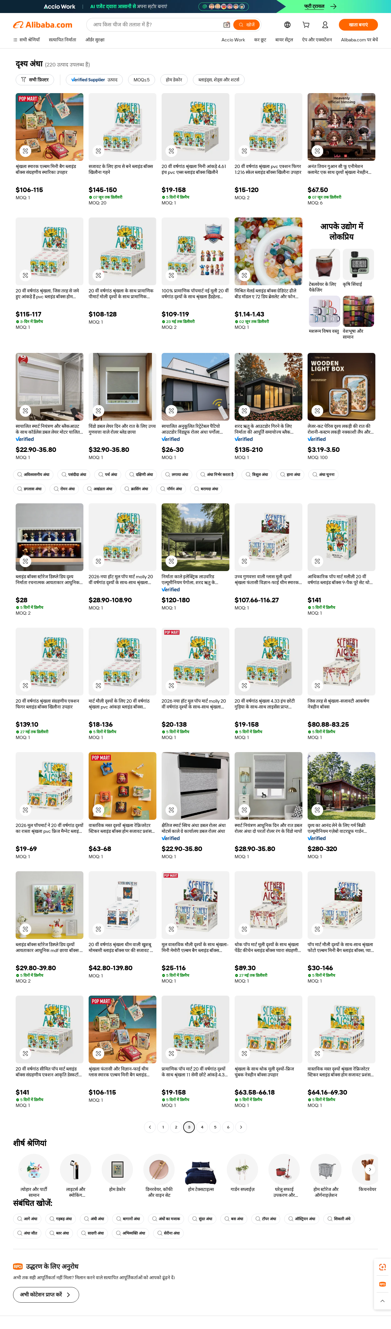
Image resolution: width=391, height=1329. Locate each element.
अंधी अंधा (94, 1219)
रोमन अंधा (64, 489)
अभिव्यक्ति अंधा (130, 1233)
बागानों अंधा (128, 1219)
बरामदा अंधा (206, 489)
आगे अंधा (27, 1219)
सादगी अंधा (92, 1233)
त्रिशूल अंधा (257, 474)
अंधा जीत (27, 1233)
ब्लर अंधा (59, 1233)
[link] (382, 1267)
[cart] (307, 25)
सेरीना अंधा (168, 1233)
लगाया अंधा (176, 474)
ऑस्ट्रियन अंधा (301, 1219)
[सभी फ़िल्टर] (35, 79)
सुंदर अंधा (202, 1219)
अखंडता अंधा (99, 489)
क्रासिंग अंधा (136, 489)
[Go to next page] (241, 1127)
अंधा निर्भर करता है (216, 474)
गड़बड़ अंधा (61, 1219)
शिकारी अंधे (338, 1219)
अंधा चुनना (323, 474)
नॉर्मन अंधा (171, 489)
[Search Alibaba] (155, 24)
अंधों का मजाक (166, 1219)
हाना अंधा (290, 474)
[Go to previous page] (150, 1127)
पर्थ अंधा (107, 474)
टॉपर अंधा (265, 1219)
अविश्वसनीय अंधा (33, 474)
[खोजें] (246, 25)
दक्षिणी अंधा (141, 474)
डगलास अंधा (29, 489)
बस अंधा (233, 1219)
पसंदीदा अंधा (74, 474)
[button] (227, 25)
